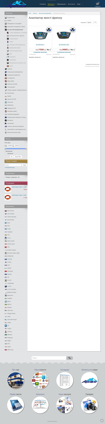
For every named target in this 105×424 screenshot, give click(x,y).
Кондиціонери (10, 18)
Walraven (8, 335)
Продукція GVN (10, 108)
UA (82, 5)
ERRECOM (9, 105)
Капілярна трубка (11, 111)
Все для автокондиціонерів (14, 30)
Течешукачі (11, 57)
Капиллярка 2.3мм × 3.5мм (19, 195)
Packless (8, 298)
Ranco (8, 301)
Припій (8, 96)
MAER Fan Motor (10, 292)
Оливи (10, 42)
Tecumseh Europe (11, 320)
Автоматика (9, 123)
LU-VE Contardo (10, 289)
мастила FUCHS (10, 99)
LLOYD (8, 286)
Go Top (102, 420)
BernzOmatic (9, 93)
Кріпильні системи (11, 84)
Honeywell (9, 271)
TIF (7, 326)
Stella (7, 317)
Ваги (9, 54)
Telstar (8, 323)
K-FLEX (8, 280)
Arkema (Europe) (10, 217)
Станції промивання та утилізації (17, 33)
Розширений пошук (10, 167)
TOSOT (8, 329)
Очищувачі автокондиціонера (16, 45)
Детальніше (44, 52)
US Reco (8, 332)
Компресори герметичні (12, 75)
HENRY (8, 21)
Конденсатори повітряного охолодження (16, 117)
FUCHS (8, 262)
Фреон (10, 66)
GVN (7, 265)
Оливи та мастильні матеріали (14, 126)
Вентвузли (9, 120)
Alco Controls (9, 214)
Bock (7, 223)
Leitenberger (9, 283)
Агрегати (8, 69)
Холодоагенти (10, 78)
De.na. (8, 238)
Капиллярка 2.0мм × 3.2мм (19, 187)
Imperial (8, 274)
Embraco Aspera (10, 250)
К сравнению (36, 52)
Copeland (8, 232)
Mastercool (9, 295)
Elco (7, 247)
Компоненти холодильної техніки (15, 27)
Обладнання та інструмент (13, 24)
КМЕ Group (9, 350)
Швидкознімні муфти (13, 48)
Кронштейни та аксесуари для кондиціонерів (16, 129)
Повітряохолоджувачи (12, 114)
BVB (7, 226)
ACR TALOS (9, 211)
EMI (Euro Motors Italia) (12, 253)
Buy (48, 49)
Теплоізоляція (10, 87)
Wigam (8, 341)
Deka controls (9, 241)
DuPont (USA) (10, 244)
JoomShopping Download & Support (92, 66)
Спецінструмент (12, 39)
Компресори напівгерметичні (14, 72)
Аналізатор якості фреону (15, 36)
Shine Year (9, 310)
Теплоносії (9, 102)
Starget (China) (10, 314)
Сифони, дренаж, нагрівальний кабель (16, 90)
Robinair (8, 307)
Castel (8, 229)
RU (82, 3)
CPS (7, 235)
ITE (7, 277)
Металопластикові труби (13, 132)
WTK (7, 344)
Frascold (8, 259)
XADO (8, 347)
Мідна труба (9, 81)
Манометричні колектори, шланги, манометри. (17, 63)
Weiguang (9, 338)
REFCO (8, 304)
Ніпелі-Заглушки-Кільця (14, 51)
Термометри (11, 60)
